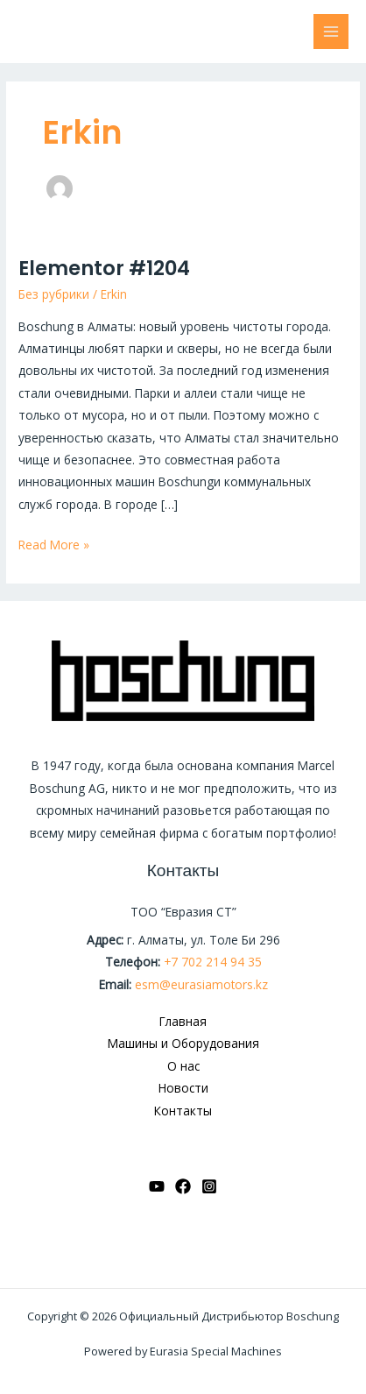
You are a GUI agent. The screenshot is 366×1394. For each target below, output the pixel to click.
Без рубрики (53, 294)
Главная (183, 1021)
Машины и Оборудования (183, 1043)
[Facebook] (183, 1186)
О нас (183, 1066)
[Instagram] (209, 1186)
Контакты (183, 1110)
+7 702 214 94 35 (213, 961)
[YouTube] (157, 1186)
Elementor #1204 (104, 268)
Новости (183, 1087)
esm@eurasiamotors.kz (201, 984)
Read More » (53, 543)
